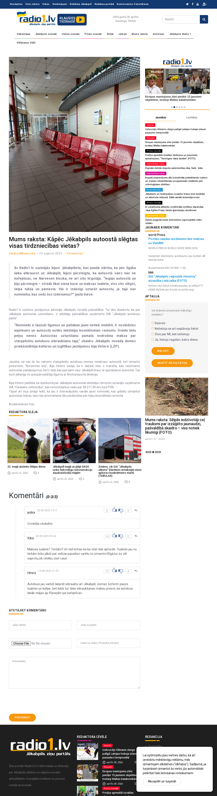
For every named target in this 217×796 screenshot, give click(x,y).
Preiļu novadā (93, 34)
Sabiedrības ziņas (156, 164)
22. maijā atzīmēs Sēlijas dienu (26, 464)
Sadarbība (156, 744)
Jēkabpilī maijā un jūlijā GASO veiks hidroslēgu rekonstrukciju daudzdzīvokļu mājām (72, 467)
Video (46, 4)
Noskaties (16, 4)
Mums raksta (140, 34)
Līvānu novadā (71, 34)
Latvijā (123, 34)
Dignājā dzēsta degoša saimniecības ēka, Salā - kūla (174, 168)
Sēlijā (110, 34)
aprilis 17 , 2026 (155, 438)
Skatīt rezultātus (172, 363)
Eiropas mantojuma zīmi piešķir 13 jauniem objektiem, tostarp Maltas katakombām (120, 772)
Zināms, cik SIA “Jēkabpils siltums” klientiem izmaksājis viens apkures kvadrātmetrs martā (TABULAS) (120, 469)
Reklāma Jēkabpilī (81, 4)
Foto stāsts (32, 4)
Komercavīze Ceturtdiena (133, 4)
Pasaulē (150, 138)
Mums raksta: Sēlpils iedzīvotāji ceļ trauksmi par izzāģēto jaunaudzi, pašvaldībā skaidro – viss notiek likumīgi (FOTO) (175, 426)
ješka (31, 510)
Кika (30, 536)
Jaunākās (160, 117)
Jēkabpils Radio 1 (180, 34)
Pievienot (22, 715)
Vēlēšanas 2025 (26, 42)
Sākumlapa (23, 34)
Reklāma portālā (104, 4)
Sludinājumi (59, 4)
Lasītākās (192, 117)
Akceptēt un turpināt (162, 781)
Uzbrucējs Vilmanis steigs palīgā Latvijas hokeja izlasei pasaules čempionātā (120, 751)
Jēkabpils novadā (46, 34)
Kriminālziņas (154, 190)
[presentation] (41, 699)
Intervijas (158, 34)
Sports (150, 125)
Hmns (31, 571)
